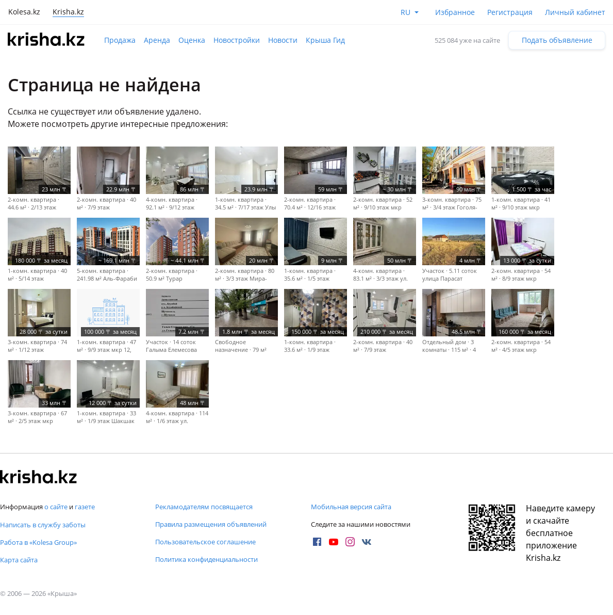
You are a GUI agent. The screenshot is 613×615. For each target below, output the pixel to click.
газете (85, 506)
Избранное (455, 12)
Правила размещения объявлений (211, 524)
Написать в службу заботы (43, 524)
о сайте (56, 506)
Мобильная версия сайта (351, 506)
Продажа (120, 40)
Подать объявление (557, 40)
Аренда (157, 40)
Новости (282, 40)
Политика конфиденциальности (206, 559)
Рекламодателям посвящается (204, 506)
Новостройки (236, 40)
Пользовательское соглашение (205, 541)
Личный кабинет (575, 12)
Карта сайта (19, 559)
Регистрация (510, 12)
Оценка (191, 40)
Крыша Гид (325, 40)
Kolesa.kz (24, 12)
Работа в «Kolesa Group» (38, 542)
